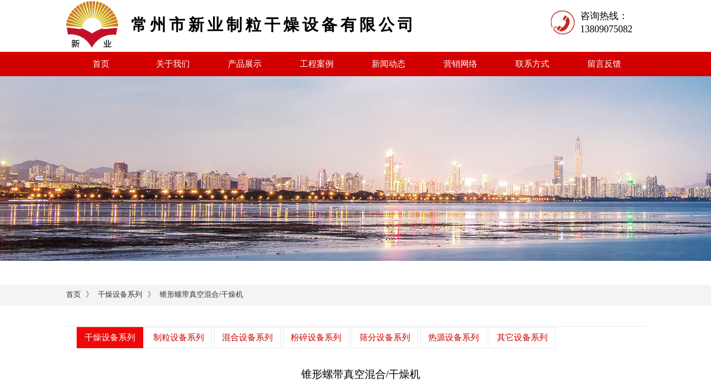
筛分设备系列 (384, 337)
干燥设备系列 (120, 294)
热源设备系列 (453, 337)
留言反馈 (604, 63)
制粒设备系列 (178, 337)
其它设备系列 (522, 337)
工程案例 (317, 63)
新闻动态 (388, 63)
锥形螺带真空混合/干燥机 (201, 294)
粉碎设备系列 (316, 337)
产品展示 (245, 63)
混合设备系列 (247, 337)
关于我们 (173, 63)
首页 (101, 63)
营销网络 (460, 63)
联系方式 (532, 63)
